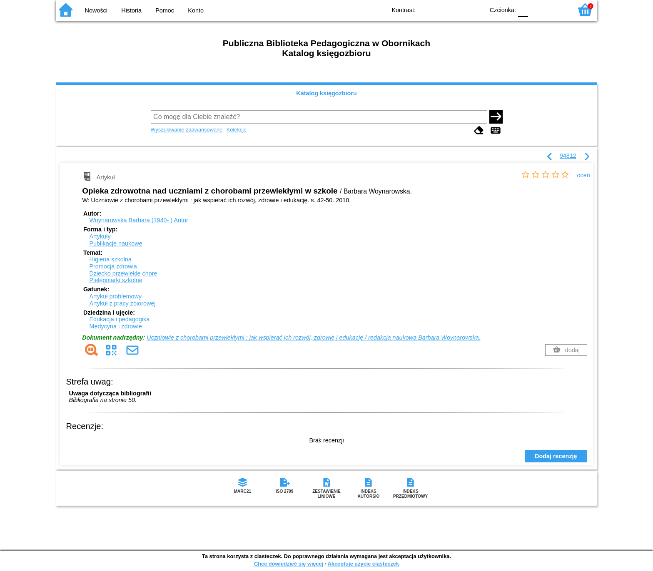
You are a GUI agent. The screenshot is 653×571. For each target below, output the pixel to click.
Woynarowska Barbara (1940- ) (138, 220)
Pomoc (164, 10)
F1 (537, 9)
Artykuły (99, 236)
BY (475, 9)
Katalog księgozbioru (326, 93)
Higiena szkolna (110, 259)
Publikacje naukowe (115, 243)
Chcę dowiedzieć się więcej (288, 564)
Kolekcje (237, 130)
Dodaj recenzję (556, 456)
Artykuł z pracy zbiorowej (122, 303)
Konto (196, 10)
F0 (523, 9)
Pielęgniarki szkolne (115, 280)
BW (441, 9)
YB (458, 9)
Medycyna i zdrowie (115, 326)
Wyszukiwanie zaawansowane (187, 130)
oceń (583, 175)
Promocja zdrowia (113, 266)
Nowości (96, 10)
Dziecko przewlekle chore (123, 273)
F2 (557, 9)
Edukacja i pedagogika (119, 319)
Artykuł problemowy (115, 296)
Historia (131, 10)
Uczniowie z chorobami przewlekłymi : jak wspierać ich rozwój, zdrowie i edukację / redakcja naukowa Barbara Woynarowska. (313, 337)
